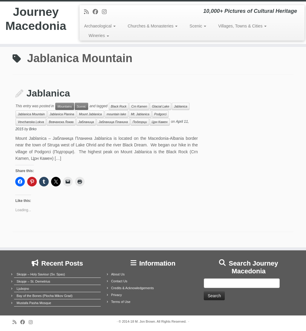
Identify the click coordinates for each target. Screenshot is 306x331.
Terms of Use (121, 302)
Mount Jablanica (90, 114)
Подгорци (140, 122)
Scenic (197, 26)
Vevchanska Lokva (31, 122)
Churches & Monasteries (153, 26)
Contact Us (119, 281)
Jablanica (48, 93)
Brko (32, 129)
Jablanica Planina (62, 114)
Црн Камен (160, 122)
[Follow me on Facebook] (97, 12)
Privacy (116, 295)
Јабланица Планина (113, 122)
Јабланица (86, 122)
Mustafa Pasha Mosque (34, 303)
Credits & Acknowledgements (132, 288)
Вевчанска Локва (61, 122)
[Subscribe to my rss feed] (88, 12)
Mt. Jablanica (140, 114)
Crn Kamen (139, 106)
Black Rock (119, 106)
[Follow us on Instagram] (106, 12)
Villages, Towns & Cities (242, 26)
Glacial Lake (160, 106)
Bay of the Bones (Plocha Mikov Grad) (45, 296)
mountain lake (116, 114)
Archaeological (100, 26)
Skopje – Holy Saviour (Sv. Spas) (41, 274)
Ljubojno (23, 288)
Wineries (98, 35)
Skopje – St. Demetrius (34, 281)
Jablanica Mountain (31, 114)
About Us (118, 274)
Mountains (64, 106)
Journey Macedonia (36, 19)
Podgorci (160, 114)
